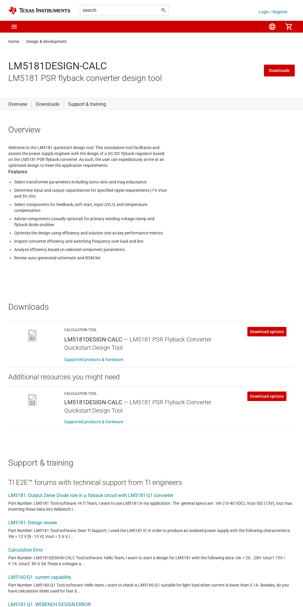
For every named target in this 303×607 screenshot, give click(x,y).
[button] (14, 27)
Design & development (46, 41)
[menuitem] (272, 27)
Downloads (279, 70)
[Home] (39, 11)
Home (13, 41)
